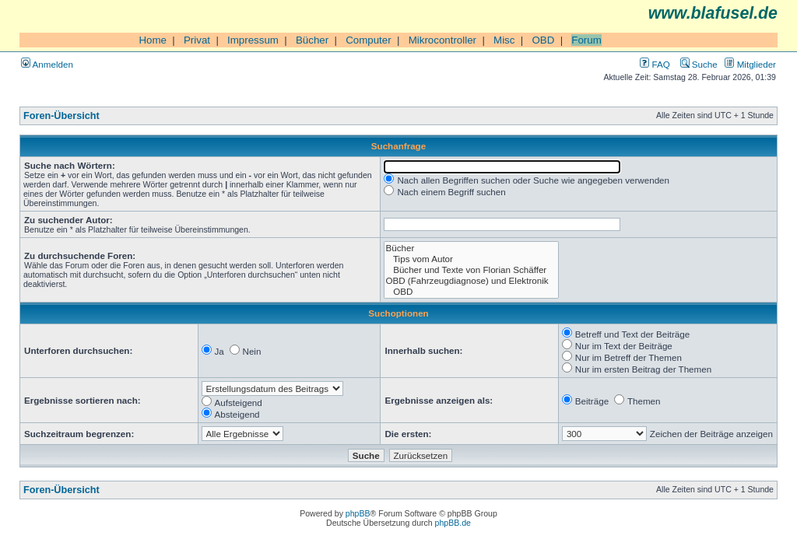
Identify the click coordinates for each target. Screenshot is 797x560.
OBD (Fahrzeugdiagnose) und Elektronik (471, 280)
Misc (503, 40)
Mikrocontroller (442, 40)
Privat (197, 40)
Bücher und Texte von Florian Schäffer (471, 269)
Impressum (253, 40)
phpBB (358, 513)
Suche (699, 64)
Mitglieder (750, 64)
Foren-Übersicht (61, 115)
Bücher (312, 40)
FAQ (654, 64)
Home (153, 40)
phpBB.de (453, 522)
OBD (543, 40)
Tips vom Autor (471, 259)
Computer (368, 40)
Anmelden (47, 64)
